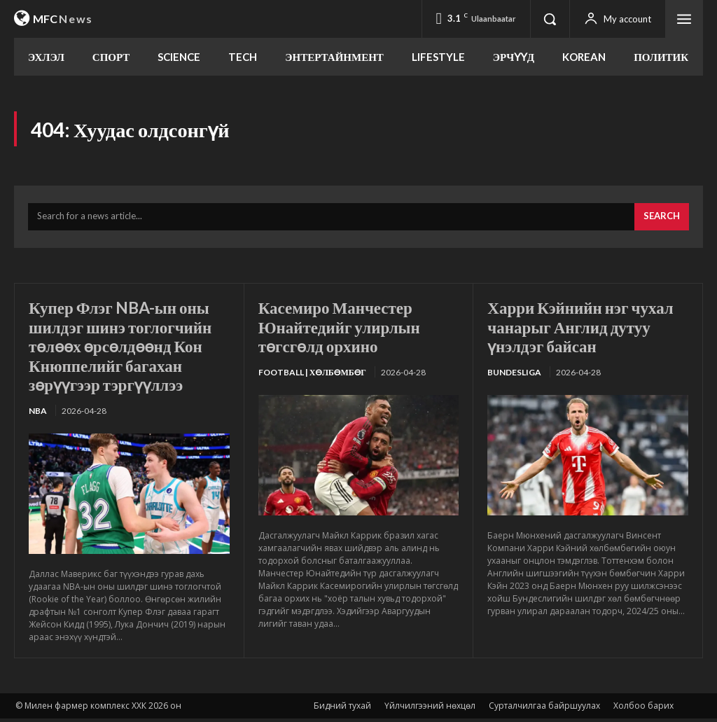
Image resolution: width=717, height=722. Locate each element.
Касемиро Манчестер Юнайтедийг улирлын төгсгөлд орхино (343, 329)
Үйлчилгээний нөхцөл (429, 709)
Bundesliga (514, 375)
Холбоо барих (643, 709)
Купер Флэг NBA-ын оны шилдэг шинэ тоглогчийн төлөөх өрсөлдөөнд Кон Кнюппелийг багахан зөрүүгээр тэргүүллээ (125, 348)
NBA (38, 413)
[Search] (661, 220)
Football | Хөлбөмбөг (312, 375)
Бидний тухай (342, 709)
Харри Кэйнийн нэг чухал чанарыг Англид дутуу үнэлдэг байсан (585, 329)
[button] (550, 19)
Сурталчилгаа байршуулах (544, 709)
